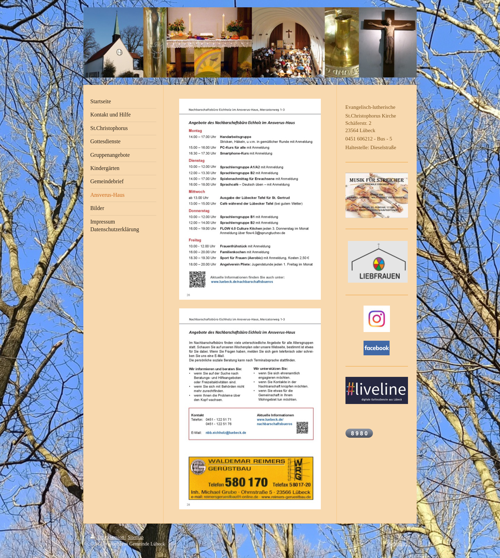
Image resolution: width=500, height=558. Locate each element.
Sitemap (136, 537)
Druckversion (107, 537)
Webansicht (398, 544)
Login (404, 537)
